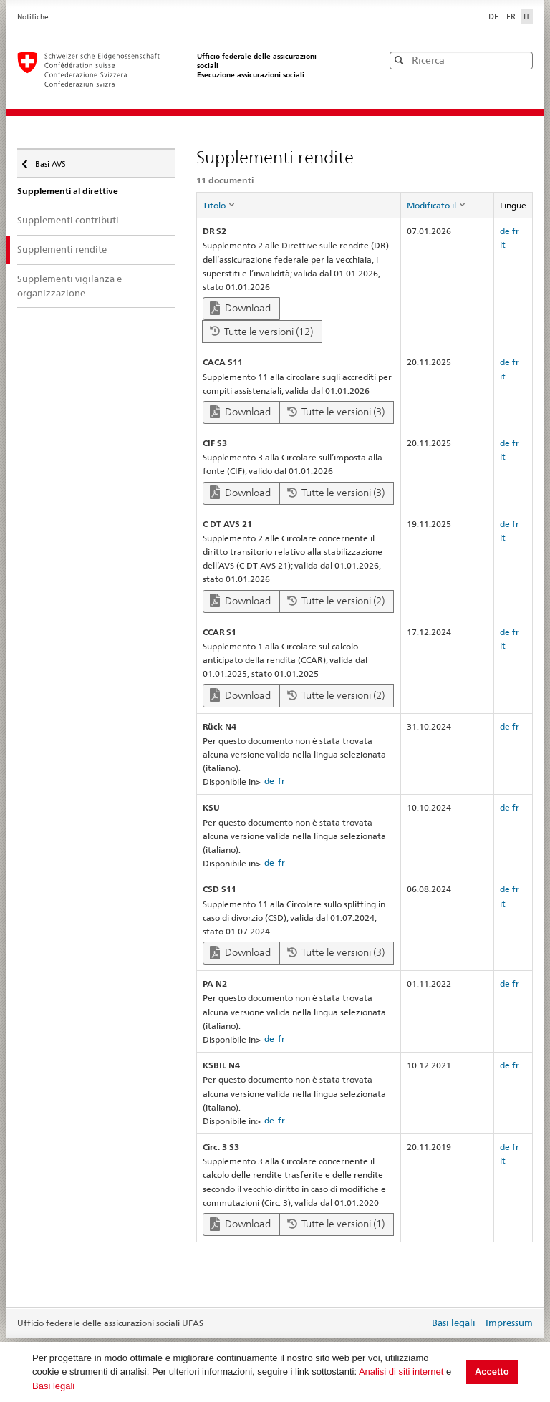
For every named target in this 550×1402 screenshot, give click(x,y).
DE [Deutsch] (494, 16)
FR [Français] (512, 16)
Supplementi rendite (62, 249)
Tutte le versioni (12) (261, 331)
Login (415, 1324)
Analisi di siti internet (401, 1371)
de (505, 231)
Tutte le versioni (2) (336, 600)
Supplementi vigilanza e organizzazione (69, 286)
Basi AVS (49, 160)
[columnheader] (298, 205)
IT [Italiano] (527, 16)
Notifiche (33, 17)
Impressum (509, 1322)
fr (515, 231)
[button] (521, 59)
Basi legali (53, 1386)
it (503, 244)
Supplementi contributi (68, 220)
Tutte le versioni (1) (336, 1223)
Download (240, 308)
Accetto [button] (492, 1371)
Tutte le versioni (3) (336, 411)
